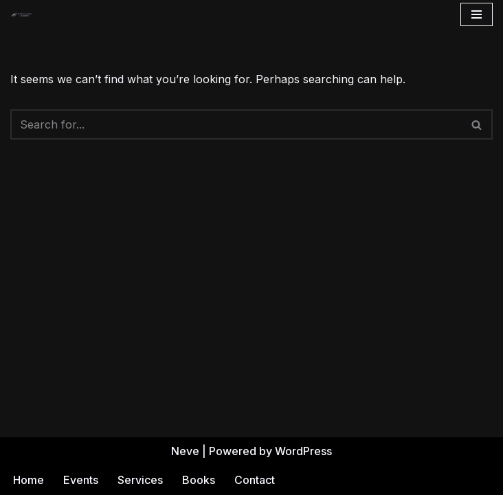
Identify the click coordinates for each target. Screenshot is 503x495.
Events (80, 480)
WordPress (303, 451)
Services (140, 480)
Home (28, 480)
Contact (254, 480)
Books (198, 480)
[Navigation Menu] (476, 14)
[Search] (236, 124)
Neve (185, 451)
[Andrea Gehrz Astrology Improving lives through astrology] (21, 14)
